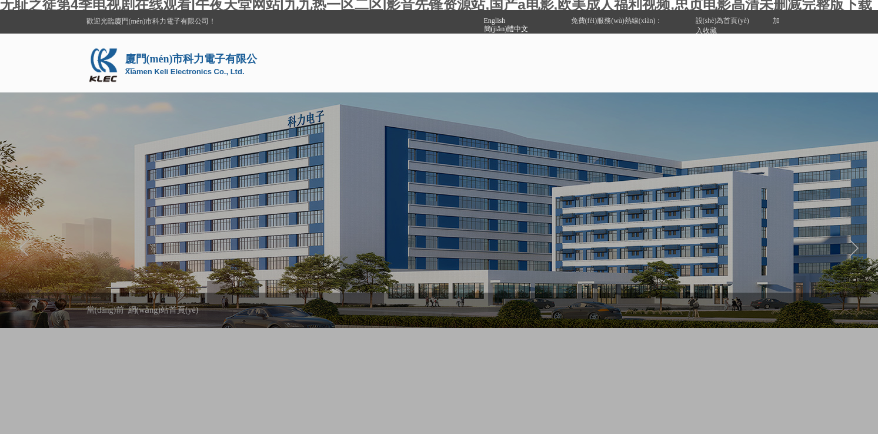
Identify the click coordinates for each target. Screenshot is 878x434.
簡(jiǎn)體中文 (506, 29)
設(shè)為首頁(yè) (722, 20)
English (495, 20)
